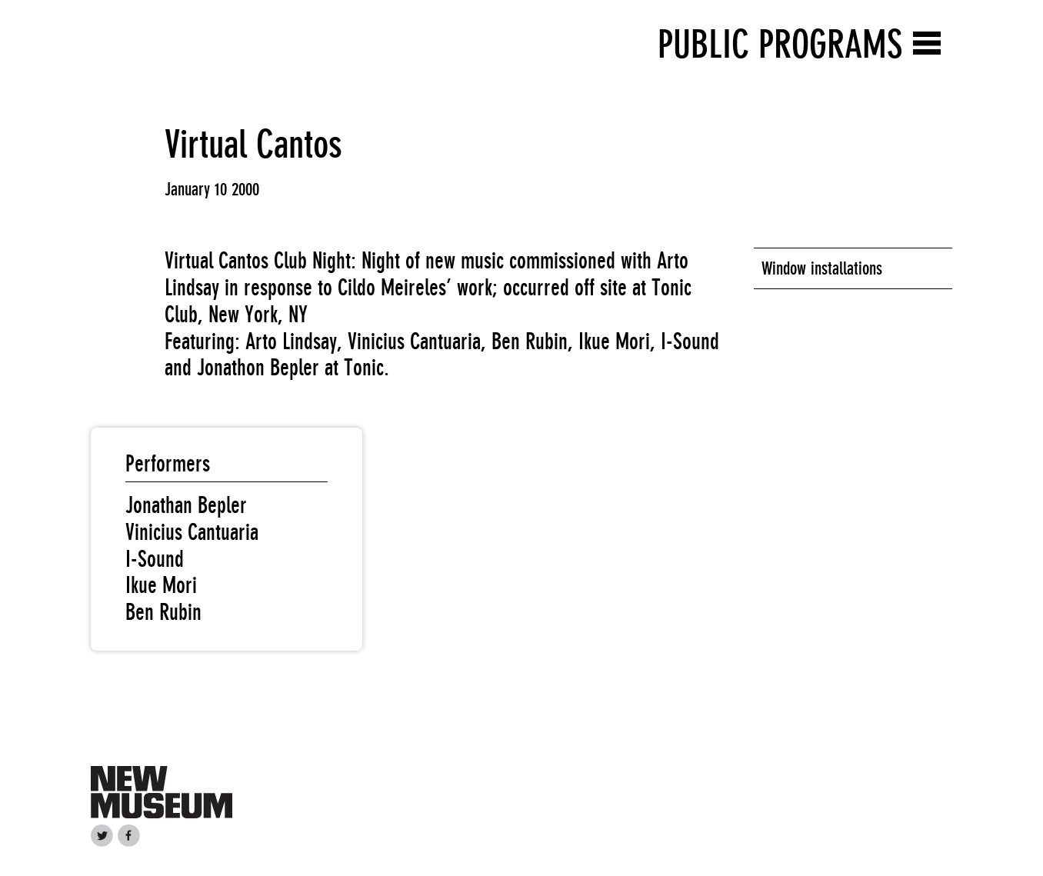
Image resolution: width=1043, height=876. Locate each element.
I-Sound (154, 559)
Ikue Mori (161, 585)
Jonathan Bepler (186, 505)
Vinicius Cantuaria (191, 532)
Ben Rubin (163, 612)
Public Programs (780, 44)
